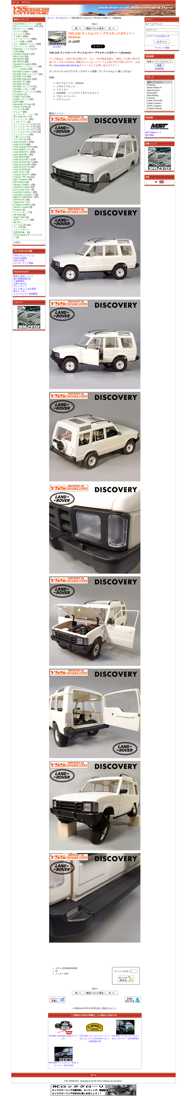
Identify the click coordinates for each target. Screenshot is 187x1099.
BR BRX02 (19, 61)
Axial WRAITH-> (22, 152)
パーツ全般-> (20, 41)
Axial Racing (159, 95)
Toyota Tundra (21, 106)
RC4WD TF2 (20, 81)
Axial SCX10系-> (22, 159)
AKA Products (159, 90)
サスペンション (21, 46)
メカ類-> (18, 36)
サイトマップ (20, 286)
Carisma (159, 98)
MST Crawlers (20, 179)
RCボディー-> (21, 29)
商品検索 (150, 56)
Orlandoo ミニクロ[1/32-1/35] (26, 50)
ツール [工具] (20, 225)
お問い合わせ (20, 283)
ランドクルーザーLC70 (25, 129)
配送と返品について (23, 276)
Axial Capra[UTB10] (23, 147)
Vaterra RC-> (20, 202)
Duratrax (18, 209)
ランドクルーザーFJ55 (25, 127)
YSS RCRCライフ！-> (25, 24)
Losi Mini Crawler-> (23, 192)
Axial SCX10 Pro (22, 167)
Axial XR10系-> (21, 154)
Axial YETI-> (20, 172)
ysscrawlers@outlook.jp (66, 65)
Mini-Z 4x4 (19, 56)
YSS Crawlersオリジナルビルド (28, 236)
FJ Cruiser (19, 94)
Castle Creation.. (159, 103)
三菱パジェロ (20, 137)
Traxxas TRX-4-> (22, 174)
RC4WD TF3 (20, 84)
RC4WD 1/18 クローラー (26, 74)
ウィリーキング (21, 212)
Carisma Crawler (22, 187)
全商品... (18, 242)
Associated (159, 93)
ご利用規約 (19, 281)
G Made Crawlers (22, 205)
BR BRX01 (19, 59)
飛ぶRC (17, 222)
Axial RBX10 (20, 157)
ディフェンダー (21, 119)
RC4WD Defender (22, 79)
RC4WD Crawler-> (23, 71)
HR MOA (18, 215)
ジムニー (18, 112)
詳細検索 (159, 69)
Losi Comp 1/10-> (22, 189)
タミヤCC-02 (20, 139)
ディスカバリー (62, 18)
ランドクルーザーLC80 (25, 132)
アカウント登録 (161, 47)
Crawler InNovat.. (159, 108)
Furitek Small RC (22, 54)
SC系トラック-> (22, 219)
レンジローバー (21, 134)
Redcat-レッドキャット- (25, 66)
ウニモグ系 (19, 109)
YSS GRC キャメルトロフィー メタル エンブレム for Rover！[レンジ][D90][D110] (94, 1038)
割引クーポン (20, 291)
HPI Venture (19, 182)
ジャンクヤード (21, 230)
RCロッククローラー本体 (26, 26)
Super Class (20, 217)
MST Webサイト (153, 132)
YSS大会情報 (20, 258)
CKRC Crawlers (159, 106)
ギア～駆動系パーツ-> (24, 44)
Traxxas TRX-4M (22, 177)
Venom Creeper (21, 207)
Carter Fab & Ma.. (159, 100)
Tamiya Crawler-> (22, 184)
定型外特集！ (20, 232)
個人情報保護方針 (22, 278)
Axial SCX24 (20, 144)
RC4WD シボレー (22, 89)
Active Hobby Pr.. (159, 87)
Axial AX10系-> (21, 142)
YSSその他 (19, 260)
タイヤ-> (18, 31)
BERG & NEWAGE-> (24, 197)
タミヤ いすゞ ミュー (24, 114)
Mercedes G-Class (23, 104)
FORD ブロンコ (21, 99)
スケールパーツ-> (22, 39)
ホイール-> (19, 34)
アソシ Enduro (21, 69)
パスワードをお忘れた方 (157, 36)
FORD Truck (20, 96)
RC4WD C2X (20, 76)
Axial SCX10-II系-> (23, 162)
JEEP (16, 101)
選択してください (159, 82)
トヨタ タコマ (20, 122)
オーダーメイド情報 (23, 263)
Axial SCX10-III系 (22, 164)
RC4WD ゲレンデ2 (23, 86)
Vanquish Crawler (22, 64)
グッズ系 (18, 227)
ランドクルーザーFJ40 (25, 124)
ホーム (15, 2)
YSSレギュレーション (24, 255)
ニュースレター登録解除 (26, 293)
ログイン (26, 2)
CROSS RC (19, 199)
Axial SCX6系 (20, 169)
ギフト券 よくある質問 (25, 289)
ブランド (150, 77)
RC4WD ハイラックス (24, 91)
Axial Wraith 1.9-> (22, 149)
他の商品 (149, 135)
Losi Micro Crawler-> (24, 194)
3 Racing (159, 85)
